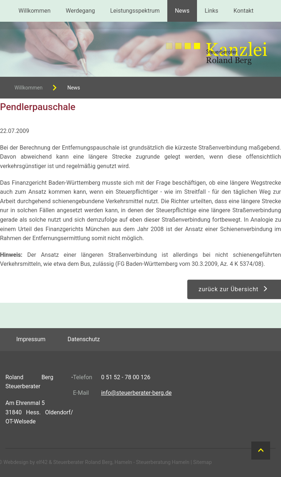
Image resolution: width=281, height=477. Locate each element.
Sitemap (202, 462)
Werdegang (80, 10)
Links (211, 10)
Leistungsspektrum (135, 10)
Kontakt (243, 10)
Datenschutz (84, 339)
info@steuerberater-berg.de (136, 392)
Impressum (31, 339)
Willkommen (34, 10)
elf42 (41, 462)
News (182, 10)
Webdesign (15, 462)
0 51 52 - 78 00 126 (125, 377)
